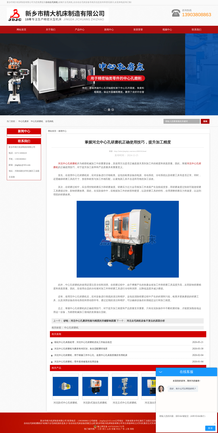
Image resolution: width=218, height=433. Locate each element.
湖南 (132, 429)
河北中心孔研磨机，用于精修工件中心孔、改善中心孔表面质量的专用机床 (90, 355)
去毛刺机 (49, 121)
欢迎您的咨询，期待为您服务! (186, 381)
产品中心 (79, 29)
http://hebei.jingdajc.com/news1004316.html (130, 151)
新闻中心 (109, 29)
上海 (127, 429)
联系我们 (196, 29)
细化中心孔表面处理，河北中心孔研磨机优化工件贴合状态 (83, 342)
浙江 (104, 429)
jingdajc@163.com (22, 165)
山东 (109, 429)
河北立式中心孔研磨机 (125, 402)
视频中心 (167, 29)
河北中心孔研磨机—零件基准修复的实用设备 (76, 361)
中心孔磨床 (23, 121)
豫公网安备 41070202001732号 (109, 426)
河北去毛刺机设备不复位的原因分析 (145, 321)
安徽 (113, 429)
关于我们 (50, 29)
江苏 (100, 429)
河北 (118, 429)
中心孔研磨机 (37, 121)
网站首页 (21, 29)
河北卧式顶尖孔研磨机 (95, 402)
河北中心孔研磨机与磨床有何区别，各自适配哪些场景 (80, 348)
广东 (123, 429)
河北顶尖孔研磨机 (154, 402)
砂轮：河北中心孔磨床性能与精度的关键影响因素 (89, 321)
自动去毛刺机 (52, 2)
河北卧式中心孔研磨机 (65, 402)
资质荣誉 (138, 29)
